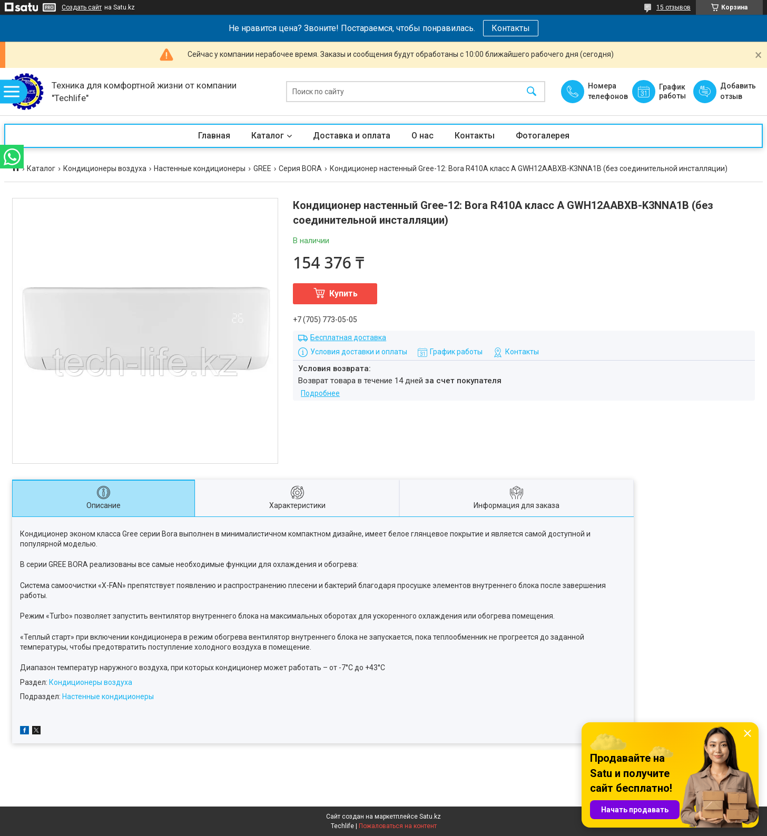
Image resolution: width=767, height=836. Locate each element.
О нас (422, 136)
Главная (214, 136)
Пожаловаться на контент (398, 826)
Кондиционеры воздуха (104, 168)
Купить (343, 293)
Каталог (267, 136)
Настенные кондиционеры (199, 168)
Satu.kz (430, 816)
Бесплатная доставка (348, 337)
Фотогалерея (542, 136)
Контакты (510, 28)
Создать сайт (82, 7)
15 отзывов (673, 7)
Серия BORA (300, 168)
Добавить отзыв (737, 91)
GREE (262, 168)
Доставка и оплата (351, 136)
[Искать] (531, 92)
